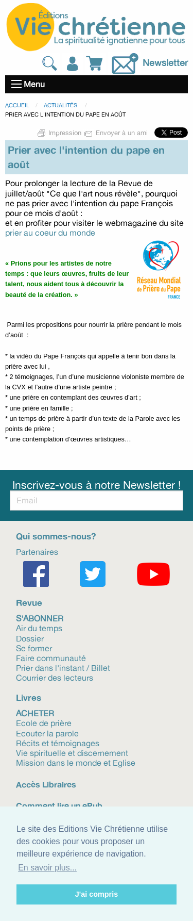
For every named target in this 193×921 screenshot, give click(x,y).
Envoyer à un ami (116, 132)
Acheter (35, 712)
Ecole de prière (44, 722)
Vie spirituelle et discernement (72, 752)
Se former (34, 647)
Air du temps (39, 627)
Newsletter (165, 62)
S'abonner (39, 617)
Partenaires (37, 551)
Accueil (17, 105)
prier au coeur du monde (50, 232)
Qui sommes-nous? (56, 536)
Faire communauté (51, 657)
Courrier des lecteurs (54, 677)
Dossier (30, 638)
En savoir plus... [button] (47, 867)
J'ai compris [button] (96, 894)
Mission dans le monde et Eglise (75, 762)
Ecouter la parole (47, 732)
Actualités (61, 105)
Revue (29, 602)
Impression (59, 132)
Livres (28, 697)
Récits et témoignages (57, 742)
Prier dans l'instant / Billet (63, 667)
